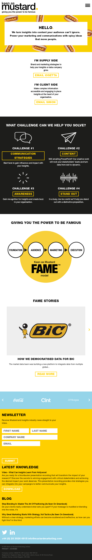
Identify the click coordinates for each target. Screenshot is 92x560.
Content (69, 153)
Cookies (13, 549)
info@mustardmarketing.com (45, 538)
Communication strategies (23, 155)
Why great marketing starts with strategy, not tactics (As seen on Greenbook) (37, 514)
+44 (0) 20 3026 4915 (14, 538)
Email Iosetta (46, 75)
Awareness (23, 193)
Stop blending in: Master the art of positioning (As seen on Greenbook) (34, 504)
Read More (46, 374)
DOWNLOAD (12, 489)
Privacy (5, 549)
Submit (10, 460)
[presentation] (89, 329)
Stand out (68, 193)
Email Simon (46, 102)
